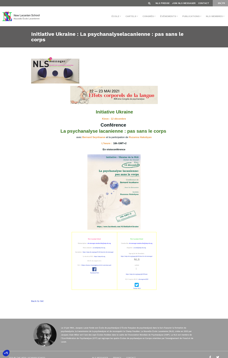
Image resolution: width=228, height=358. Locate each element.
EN (219, 3)
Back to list (37, 301)
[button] (6, 353)
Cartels (130, 16)
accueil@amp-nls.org (99, 247)
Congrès (148, 16)
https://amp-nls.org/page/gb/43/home (137, 274)
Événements (168, 16)
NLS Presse (163, 3)
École (115, 16)
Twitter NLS (137, 288)
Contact (203, 3)
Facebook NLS (94, 273)
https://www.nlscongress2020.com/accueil (96, 265)
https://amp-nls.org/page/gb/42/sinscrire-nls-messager (137, 256)
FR (223, 3)
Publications (191, 16)
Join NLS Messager (184, 3)
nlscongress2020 (143, 279)
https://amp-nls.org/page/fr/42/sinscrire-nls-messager (98, 252)
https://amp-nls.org (99, 256)
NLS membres (214, 16)
